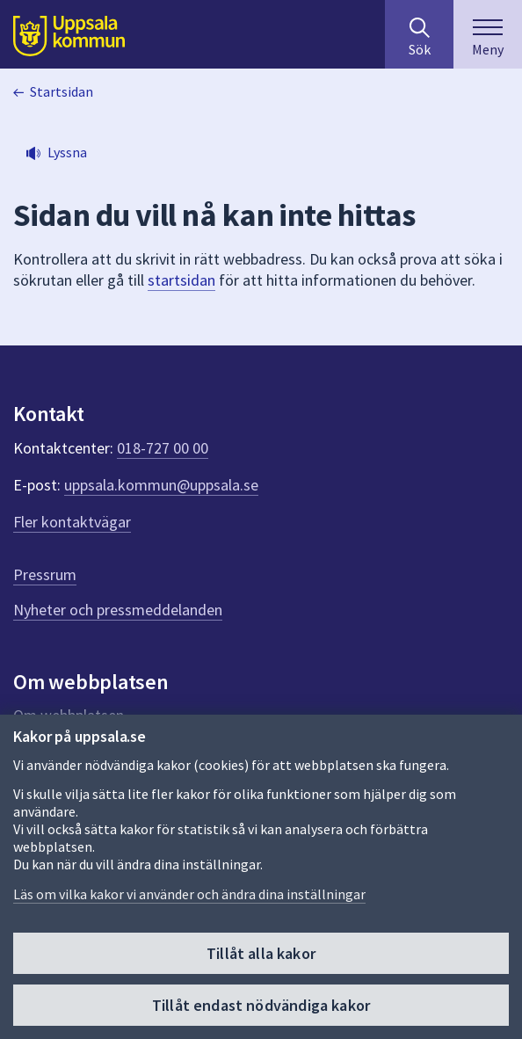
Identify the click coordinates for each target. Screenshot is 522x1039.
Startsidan (61, 91)
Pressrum (44, 574)
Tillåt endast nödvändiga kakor (261, 1005)
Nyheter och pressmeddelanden (117, 609)
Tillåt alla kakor (261, 953)
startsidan (181, 280)
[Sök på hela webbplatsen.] (419, 34)
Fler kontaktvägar (72, 522)
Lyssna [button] (67, 152)
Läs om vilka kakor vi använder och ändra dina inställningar (189, 894)
